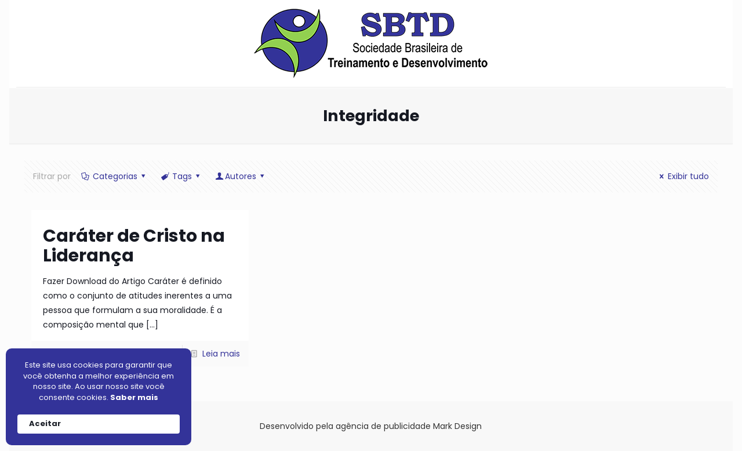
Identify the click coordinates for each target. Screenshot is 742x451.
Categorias (113, 176)
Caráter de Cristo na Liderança (134, 246)
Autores (241, 176)
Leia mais (221, 353)
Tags (181, 176)
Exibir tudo (682, 176)
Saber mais (134, 397)
